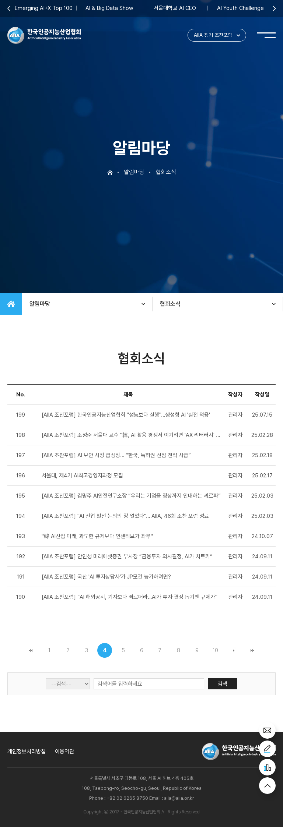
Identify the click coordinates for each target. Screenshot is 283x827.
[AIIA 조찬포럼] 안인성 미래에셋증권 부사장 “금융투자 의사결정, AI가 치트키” (127, 556)
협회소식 (170, 303)
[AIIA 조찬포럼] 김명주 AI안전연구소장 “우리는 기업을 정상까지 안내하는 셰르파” (131, 495)
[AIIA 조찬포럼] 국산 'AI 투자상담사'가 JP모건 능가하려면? (106, 576)
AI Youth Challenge (240, 8)
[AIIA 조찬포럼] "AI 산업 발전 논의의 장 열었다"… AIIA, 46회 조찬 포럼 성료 (125, 516)
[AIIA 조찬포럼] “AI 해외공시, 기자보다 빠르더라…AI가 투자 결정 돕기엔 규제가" (129, 597)
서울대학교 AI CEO (175, 8)
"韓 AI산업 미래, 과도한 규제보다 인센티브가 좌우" (97, 536)
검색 (222, 684)
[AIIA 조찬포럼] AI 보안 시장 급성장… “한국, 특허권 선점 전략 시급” (116, 455)
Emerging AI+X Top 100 (44, 8)
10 (215, 650)
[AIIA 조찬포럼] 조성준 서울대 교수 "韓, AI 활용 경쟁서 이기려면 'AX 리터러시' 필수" (135, 435)
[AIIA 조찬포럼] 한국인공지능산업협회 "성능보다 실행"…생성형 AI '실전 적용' (126, 414)
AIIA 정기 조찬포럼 (213, 35)
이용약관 (64, 751)
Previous (8, 8)
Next (274, 8)
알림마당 (39, 303)
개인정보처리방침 (26, 751)
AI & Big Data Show (109, 8)
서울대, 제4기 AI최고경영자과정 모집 (82, 475)
